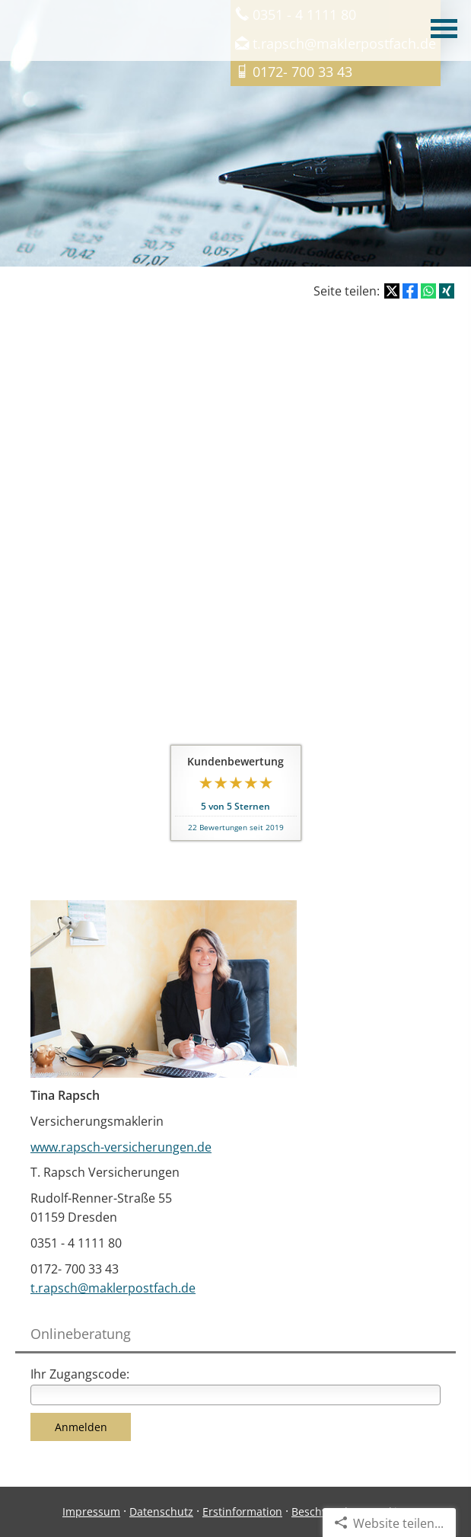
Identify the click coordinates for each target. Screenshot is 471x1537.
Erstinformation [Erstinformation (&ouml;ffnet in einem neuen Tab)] (242, 1511)
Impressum (91, 1511)
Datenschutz (161, 1511)
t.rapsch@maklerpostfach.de (113, 1288)
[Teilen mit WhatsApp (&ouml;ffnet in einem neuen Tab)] (428, 291)
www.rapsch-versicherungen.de (121, 1147)
